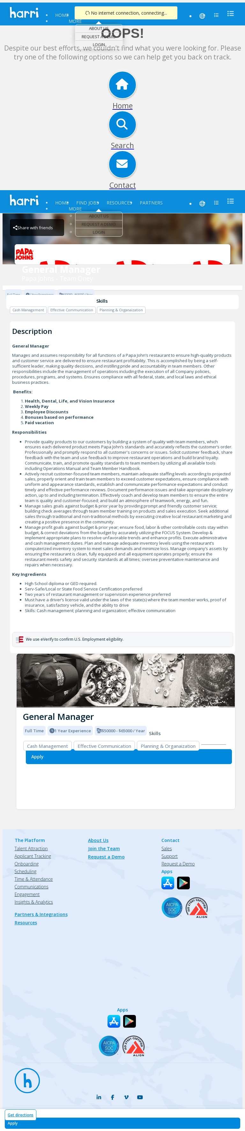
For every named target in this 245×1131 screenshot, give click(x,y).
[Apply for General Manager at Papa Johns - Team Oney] (122, 1123)
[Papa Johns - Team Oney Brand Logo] (122, 254)
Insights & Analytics (34, 902)
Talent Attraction (31, 848)
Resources (119, 203)
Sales (166, 848)
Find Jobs (87, 203)
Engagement (27, 894)
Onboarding (27, 864)
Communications (31, 887)
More (75, 21)
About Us (99, 28)
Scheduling (26, 871)
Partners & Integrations (41, 914)
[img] (126, 680)
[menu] (228, 13)
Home (62, 15)
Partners (151, 203)
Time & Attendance (34, 879)
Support (169, 856)
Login (99, 44)
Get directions (20, 1115)
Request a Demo (99, 36)
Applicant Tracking (33, 856)
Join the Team (104, 848)
